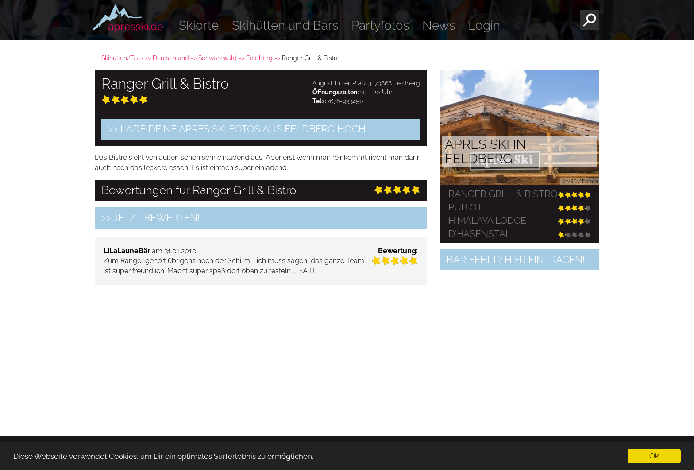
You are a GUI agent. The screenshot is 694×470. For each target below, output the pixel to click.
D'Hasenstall (482, 234)
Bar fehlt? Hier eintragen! (516, 259)
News (438, 25)
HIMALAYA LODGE (487, 220)
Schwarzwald (217, 58)
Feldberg (259, 58)
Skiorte (199, 25)
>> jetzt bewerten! (150, 217)
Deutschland (171, 58)
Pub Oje (467, 207)
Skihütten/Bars (122, 58)
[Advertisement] (261, 354)
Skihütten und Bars (285, 25)
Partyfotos (380, 25)
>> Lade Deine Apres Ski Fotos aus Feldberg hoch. (237, 129)
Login (484, 25)
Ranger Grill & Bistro (503, 194)
